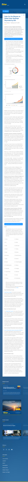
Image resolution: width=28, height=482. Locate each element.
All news (5, 11)
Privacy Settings (6, 472)
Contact (4, 461)
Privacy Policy (6, 470)
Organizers (5, 465)
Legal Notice (5, 458)
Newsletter (5, 467)
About (4, 463)
